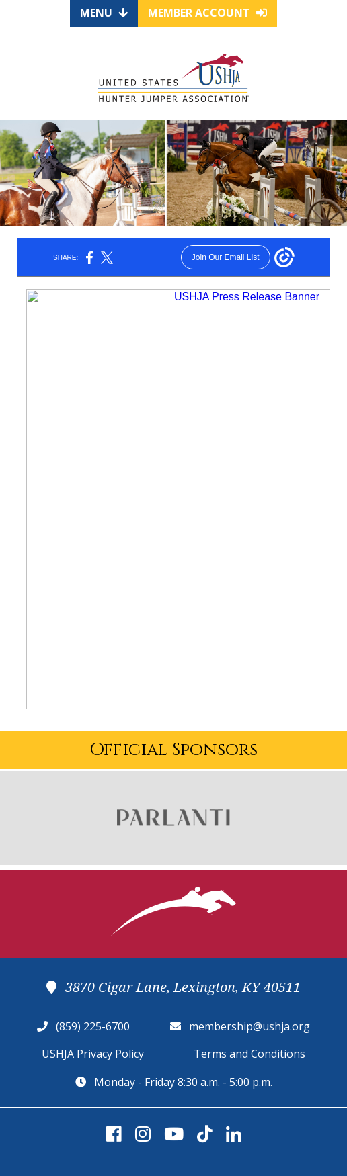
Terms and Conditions (249, 1053)
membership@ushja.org (249, 1026)
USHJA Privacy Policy (93, 1053)
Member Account (207, 12)
